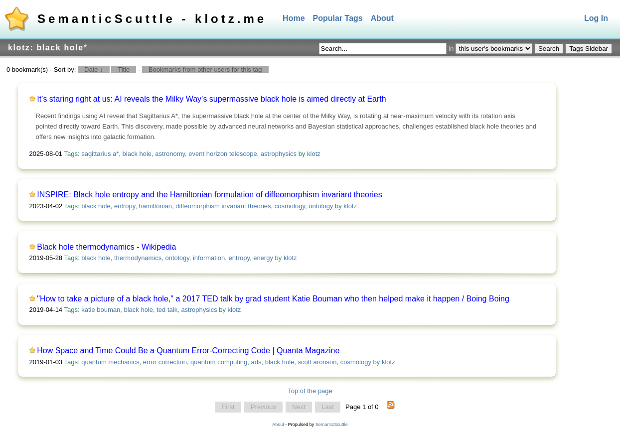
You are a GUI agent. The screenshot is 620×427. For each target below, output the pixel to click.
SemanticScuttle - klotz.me (152, 18)
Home (294, 18)
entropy (124, 206)
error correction (165, 362)
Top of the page (310, 391)
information (209, 258)
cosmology (290, 206)
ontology (321, 206)
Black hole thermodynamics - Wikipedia (106, 247)
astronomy (170, 153)
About (382, 18)
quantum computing (218, 362)
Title (124, 69)
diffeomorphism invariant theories (223, 206)
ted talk (166, 309)
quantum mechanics (110, 362)
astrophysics (279, 153)
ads (256, 362)
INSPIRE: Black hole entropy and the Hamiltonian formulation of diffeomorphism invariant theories (209, 194)
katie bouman (100, 309)
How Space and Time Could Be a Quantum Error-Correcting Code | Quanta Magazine (188, 350)
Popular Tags (338, 18)
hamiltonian (155, 206)
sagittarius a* (100, 153)
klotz (313, 153)
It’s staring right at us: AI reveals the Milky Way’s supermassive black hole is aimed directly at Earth (211, 99)
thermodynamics (137, 258)
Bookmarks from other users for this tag (205, 69)
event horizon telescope (222, 153)
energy (263, 258)
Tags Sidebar (588, 48)
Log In (596, 18)
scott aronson (317, 362)
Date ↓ (93, 69)
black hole (137, 153)
